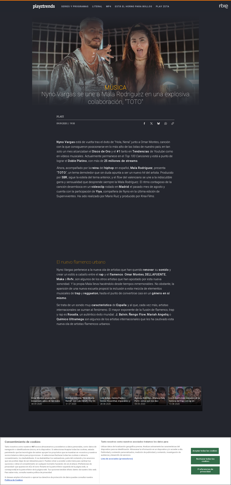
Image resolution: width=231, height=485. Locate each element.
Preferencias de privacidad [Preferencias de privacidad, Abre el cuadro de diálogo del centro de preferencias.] (205, 470)
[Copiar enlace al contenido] (172, 123)
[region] (115, 461)
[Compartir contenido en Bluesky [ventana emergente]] (158, 123)
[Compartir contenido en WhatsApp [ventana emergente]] (165, 123)
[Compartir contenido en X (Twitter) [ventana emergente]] (151, 123)
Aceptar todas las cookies (205, 451)
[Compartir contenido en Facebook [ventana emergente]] (144, 123)
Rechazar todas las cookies (205, 460)
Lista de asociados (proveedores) (117, 459)
